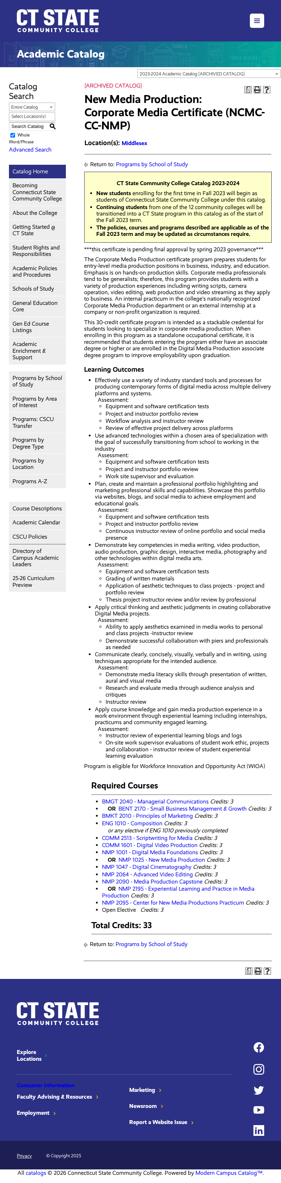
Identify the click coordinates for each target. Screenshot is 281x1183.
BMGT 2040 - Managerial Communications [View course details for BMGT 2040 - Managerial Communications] (155, 801)
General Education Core (35, 306)
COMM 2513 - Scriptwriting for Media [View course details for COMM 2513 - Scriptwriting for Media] (147, 838)
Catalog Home (30, 171)
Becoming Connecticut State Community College (37, 192)
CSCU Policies (30, 536)
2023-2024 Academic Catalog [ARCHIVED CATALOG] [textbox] (192, 73)
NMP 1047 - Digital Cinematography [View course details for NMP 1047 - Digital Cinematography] (147, 866)
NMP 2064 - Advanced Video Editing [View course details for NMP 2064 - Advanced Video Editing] (147, 874)
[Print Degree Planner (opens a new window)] (248, 89)
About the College (35, 212)
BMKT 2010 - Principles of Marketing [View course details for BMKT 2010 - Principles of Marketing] (147, 815)
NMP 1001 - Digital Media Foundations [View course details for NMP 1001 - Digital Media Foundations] (150, 852)
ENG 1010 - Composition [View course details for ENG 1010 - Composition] (132, 823)
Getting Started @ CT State (34, 230)
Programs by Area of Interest (35, 402)
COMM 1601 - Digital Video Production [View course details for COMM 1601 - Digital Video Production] (150, 845)
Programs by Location (28, 463)
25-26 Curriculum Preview (33, 581)
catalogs (36, 1172)
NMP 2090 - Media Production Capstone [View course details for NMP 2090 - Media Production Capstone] (152, 881)
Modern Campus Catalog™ (228, 1172)
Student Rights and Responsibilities (36, 250)
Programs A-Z (30, 481)
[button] (257, 21)
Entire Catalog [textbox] (24, 107)
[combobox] (209, 73)
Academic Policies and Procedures (35, 271)
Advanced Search (30, 149)
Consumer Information (45, 1085)
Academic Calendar (36, 522)
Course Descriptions (37, 508)
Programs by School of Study (37, 381)
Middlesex (134, 143)
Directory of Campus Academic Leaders (36, 558)
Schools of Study (33, 288)
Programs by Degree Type (28, 443)
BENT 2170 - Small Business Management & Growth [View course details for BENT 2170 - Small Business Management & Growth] (182, 808)
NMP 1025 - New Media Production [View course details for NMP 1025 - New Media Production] (161, 859)
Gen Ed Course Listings (31, 326)
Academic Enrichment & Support (29, 351)
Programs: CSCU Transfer (33, 422)
